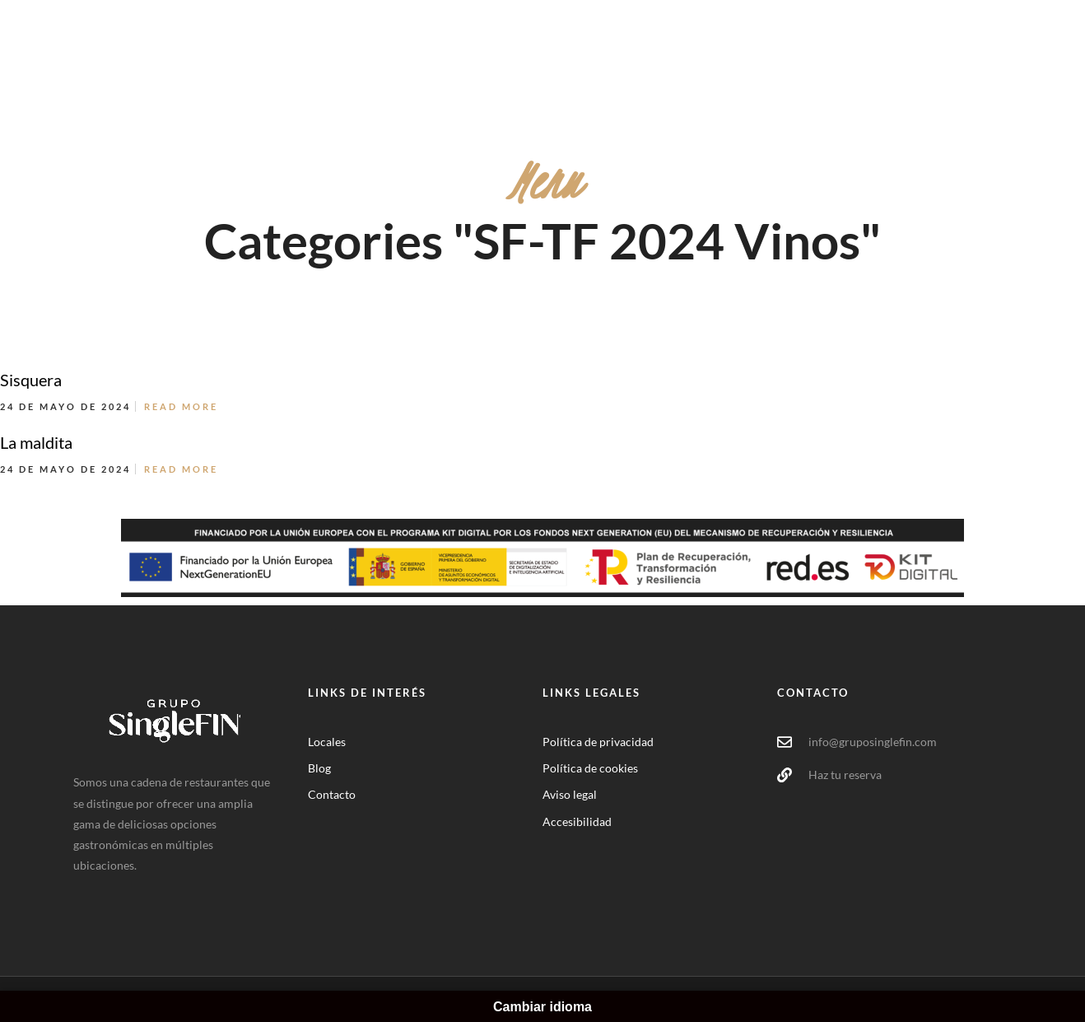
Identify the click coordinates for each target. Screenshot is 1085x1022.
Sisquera (31, 380)
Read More (181, 406)
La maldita (36, 442)
